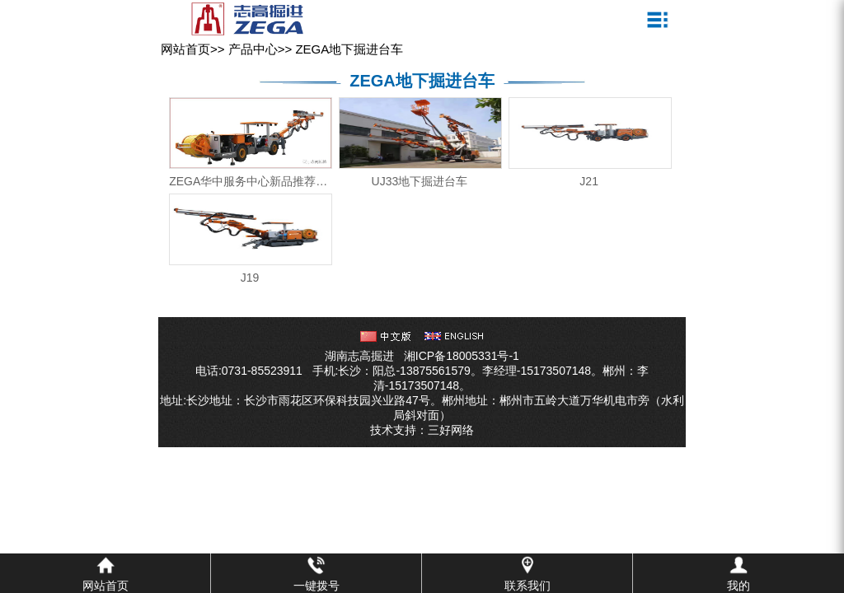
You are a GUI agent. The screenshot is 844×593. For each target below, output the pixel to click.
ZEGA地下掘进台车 (349, 49)
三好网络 (451, 430)
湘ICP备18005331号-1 (461, 355)
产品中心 (253, 49)
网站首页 (185, 49)
